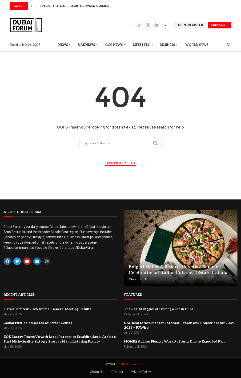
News (63, 45)
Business (167, 45)
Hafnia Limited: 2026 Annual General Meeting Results (47, 309)
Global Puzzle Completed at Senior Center (38, 323)
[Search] (228, 45)
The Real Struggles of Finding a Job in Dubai (159, 309)
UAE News (86, 45)
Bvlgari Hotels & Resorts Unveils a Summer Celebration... (87, 6)
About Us (97, 372)
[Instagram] (148, 25)
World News (197, 45)
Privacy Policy (141, 372)
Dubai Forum (127, 364)
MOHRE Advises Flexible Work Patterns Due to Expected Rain (174, 341)
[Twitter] (139, 25)
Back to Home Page (120, 163)
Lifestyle (141, 45)
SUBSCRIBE (219, 25)
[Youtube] (165, 25)
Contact (117, 372)
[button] (31, 6)
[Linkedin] (156, 25)
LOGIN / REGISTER (190, 25)
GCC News (114, 45)
